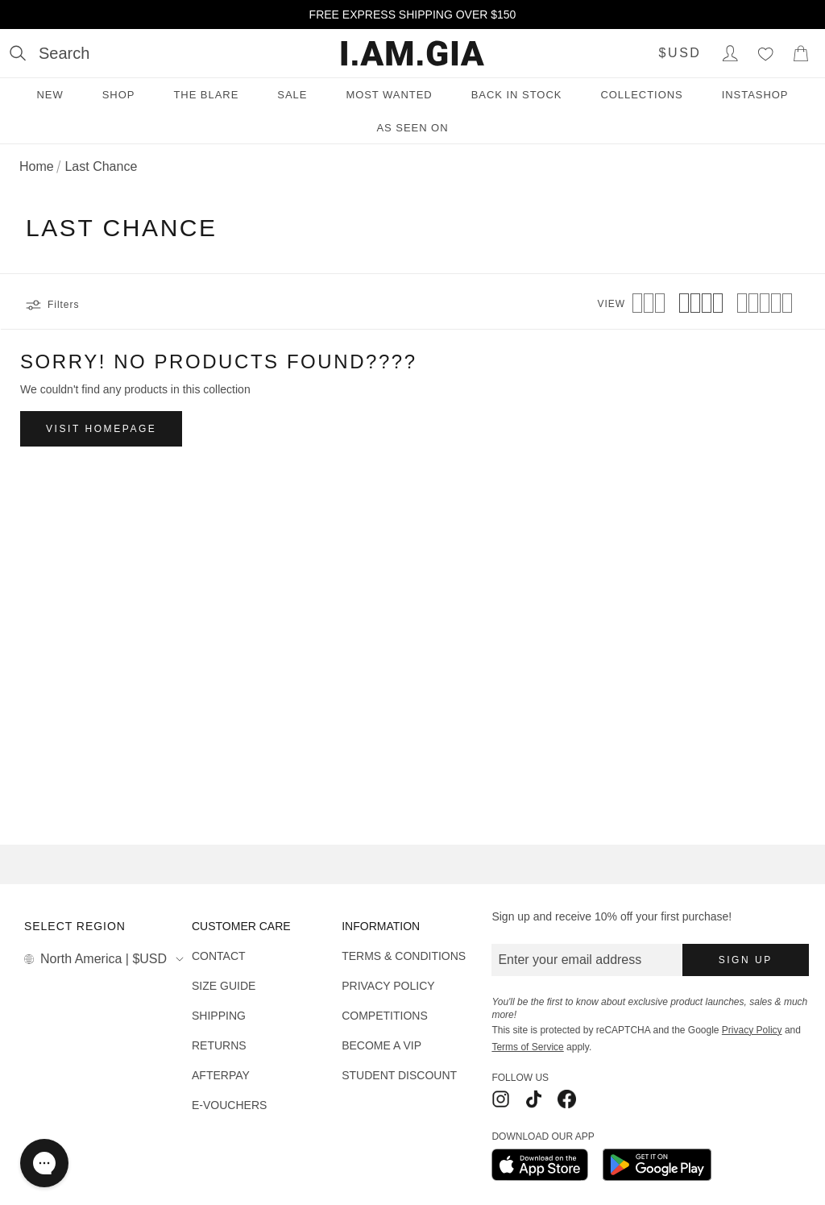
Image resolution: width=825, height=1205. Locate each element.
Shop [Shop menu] (118, 95)
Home (36, 166)
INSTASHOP (755, 95)
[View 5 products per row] (764, 304)
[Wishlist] (765, 53)
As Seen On (412, 128)
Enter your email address (569, 959)
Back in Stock (516, 95)
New (49, 95)
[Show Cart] (800, 53)
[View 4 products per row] (700, 304)
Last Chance (100, 166)
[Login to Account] (729, 53)
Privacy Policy (752, 1030)
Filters (52, 304)
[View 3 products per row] (648, 304)
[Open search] (49, 53)
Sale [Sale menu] (292, 95)
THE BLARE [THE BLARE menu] (205, 95)
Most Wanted (389, 95)
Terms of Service (527, 1047)
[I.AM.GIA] (412, 53)
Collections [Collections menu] (641, 95)
